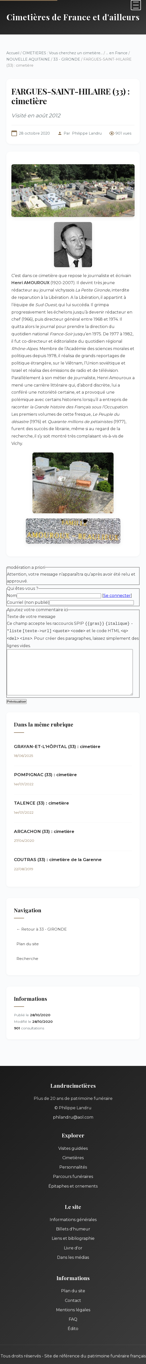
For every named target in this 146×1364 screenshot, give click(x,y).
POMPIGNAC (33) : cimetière (45, 756)
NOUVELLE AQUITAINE (28, 59)
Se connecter (117, 576)
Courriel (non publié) (28, 583)
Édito (73, 1310)
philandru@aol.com (73, 1099)
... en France (116, 53)
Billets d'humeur (73, 1211)
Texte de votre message (31, 598)
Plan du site (27, 925)
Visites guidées (73, 1130)
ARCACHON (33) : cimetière (44, 813)
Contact (73, 1282)
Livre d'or (73, 1230)
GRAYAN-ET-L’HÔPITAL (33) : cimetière (57, 728)
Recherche (27, 940)
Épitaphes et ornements (73, 1168)
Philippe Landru (87, 133)
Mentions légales (73, 1291)
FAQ (73, 1301)
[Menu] (136, 5)
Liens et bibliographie (73, 1220)
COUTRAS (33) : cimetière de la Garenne (58, 841)
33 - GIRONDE (66, 59)
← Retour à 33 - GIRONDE (41, 911)
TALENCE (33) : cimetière (41, 785)
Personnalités (73, 1149)
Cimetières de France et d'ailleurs (73, 16)
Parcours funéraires (73, 1158)
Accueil (12, 53)
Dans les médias (73, 1239)
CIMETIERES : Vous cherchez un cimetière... (63, 53)
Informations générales (73, 1201)
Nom (12, 576)
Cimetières (73, 1139)
